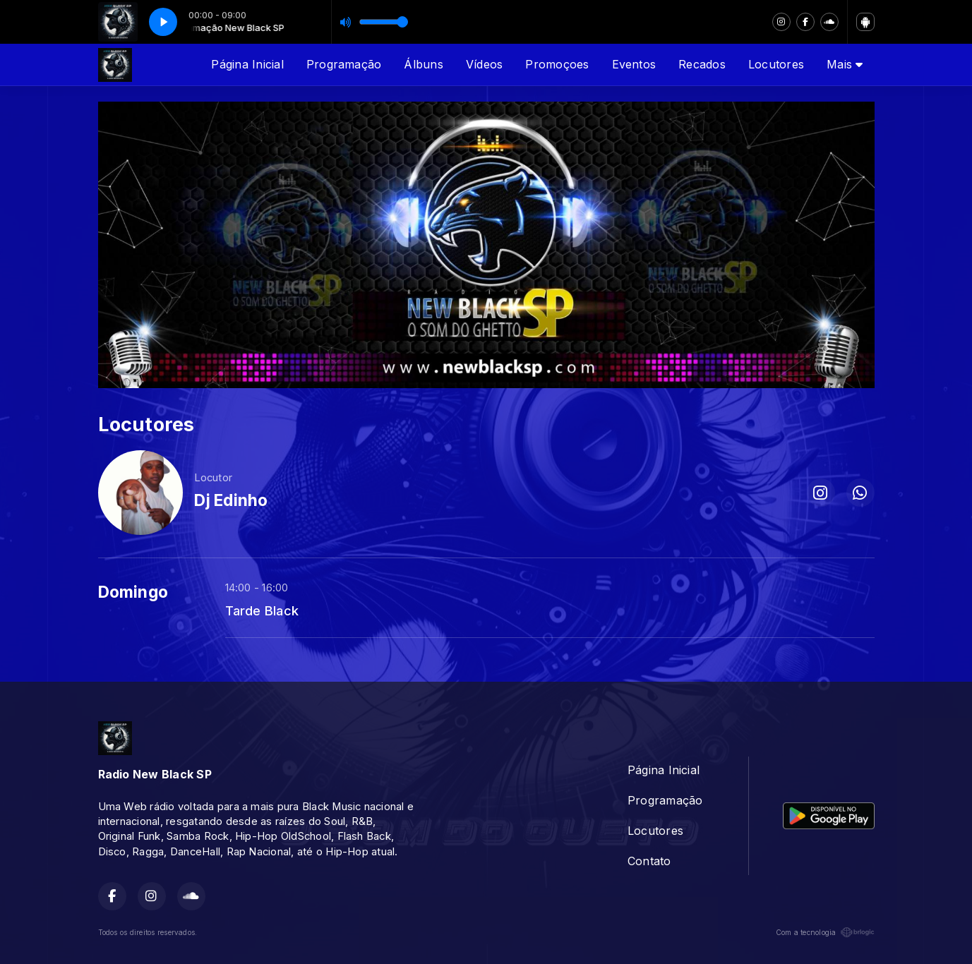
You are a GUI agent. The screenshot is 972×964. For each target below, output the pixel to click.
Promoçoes (557, 64)
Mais (845, 64)
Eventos (634, 64)
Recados (702, 64)
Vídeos (484, 64)
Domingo (133, 592)
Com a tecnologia (825, 932)
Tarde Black (262, 610)
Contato (649, 861)
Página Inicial (247, 64)
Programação (344, 64)
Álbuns (423, 64)
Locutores (776, 64)
